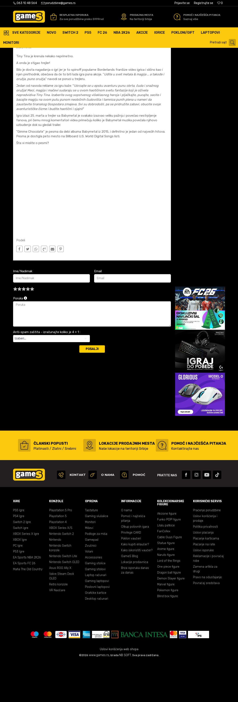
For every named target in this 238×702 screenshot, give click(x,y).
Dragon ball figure (169, 613)
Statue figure (166, 583)
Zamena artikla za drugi (205, 609)
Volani (89, 592)
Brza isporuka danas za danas (135, 610)
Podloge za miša (96, 574)
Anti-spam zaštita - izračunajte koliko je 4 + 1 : (46, 372)
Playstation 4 (58, 562)
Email (98, 311)
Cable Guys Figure (169, 577)
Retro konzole (58, 624)
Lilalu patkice (166, 565)
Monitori (90, 562)
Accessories (93, 597)
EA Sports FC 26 (24, 603)
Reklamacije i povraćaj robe (208, 599)
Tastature (91, 550)
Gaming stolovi (95, 609)
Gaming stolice (95, 603)
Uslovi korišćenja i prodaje (205, 559)
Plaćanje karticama (206, 579)
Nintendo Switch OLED (64, 602)
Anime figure (165, 589)
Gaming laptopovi (97, 621)
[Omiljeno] (220, 3)
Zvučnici (90, 586)
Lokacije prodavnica (134, 602)
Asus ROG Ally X (60, 608)
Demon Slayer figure (171, 619)
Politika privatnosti (205, 567)
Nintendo (55, 580)
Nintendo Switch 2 (61, 574)
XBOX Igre (20, 580)
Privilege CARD (131, 573)
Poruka (20, 338)
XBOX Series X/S (60, 568)
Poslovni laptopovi (97, 627)
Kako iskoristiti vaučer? (137, 590)
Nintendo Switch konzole (60, 588)
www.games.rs (99, 695)
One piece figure (168, 607)
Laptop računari (95, 615)
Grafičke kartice (95, 633)
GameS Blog (129, 596)
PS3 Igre (18, 592)
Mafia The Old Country (27, 609)
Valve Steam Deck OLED (61, 616)
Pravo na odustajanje (207, 617)
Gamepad (91, 580)
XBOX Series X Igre (26, 574)
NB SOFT (125, 695)
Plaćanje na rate (204, 584)
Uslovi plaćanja (203, 573)
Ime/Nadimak (22, 311)
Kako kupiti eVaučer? (135, 584)
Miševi (89, 568)
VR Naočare (57, 630)
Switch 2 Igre (22, 562)
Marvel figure (165, 624)
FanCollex (163, 571)
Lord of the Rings (168, 601)
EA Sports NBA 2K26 (27, 597)
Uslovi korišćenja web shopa (119, 689)
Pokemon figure (167, 630)
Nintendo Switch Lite (63, 596)
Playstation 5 (58, 556)
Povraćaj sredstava (206, 623)
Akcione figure (166, 554)
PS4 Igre (18, 556)
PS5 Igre (18, 550)
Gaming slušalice (96, 556)
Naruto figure (166, 595)
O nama (126, 550)
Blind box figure (167, 636)
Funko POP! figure (169, 560)
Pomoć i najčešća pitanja (133, 559)
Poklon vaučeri (131, 579)
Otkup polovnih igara (135, 567)
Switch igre (20, 568)
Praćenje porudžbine (207, 550)
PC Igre (18, 586)
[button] (223, 42)
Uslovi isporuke (203, 590)
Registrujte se (203, 3)
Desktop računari (96, 639)
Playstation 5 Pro (60, 550)
